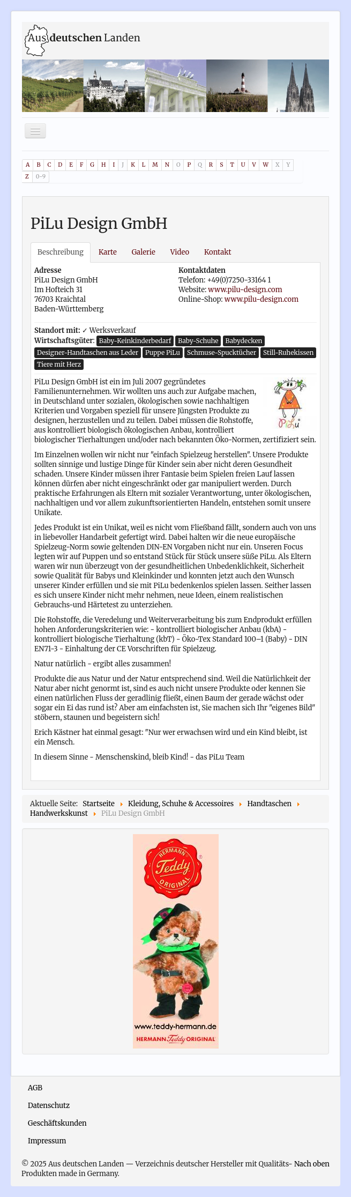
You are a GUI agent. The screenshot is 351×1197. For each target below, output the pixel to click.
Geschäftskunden (57, 1123)
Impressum (47, 1141)
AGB (35, 1087)
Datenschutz (49, 1105)
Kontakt (217, 252)
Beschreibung (61, 252)
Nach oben (312, 1164)
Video (179, 252)
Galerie (143, 252)
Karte (108, 252)
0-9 (41, 176)
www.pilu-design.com (245, 289)
